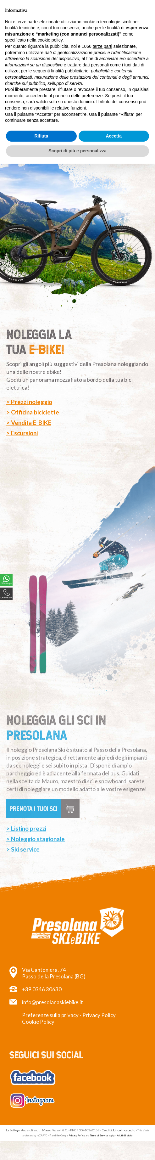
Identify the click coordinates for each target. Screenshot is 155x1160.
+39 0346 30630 (42, 989)
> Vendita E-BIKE (28, 422)
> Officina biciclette (32, 412)
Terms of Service (99, 1135)
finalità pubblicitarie (69, 70)
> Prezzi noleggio (29, 401)
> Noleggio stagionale (35, 861)
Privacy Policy (99, 1015)
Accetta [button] (114, 135)
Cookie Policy (38, 1021)
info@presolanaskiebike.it (52, 1002)
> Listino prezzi (26, 851)
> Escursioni (22, 432)
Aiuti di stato (124, 1135)
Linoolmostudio (124, 1130)
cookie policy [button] (50, 39)
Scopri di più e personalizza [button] (77, 150)
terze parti (102, 46)
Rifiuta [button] (41, 135)
